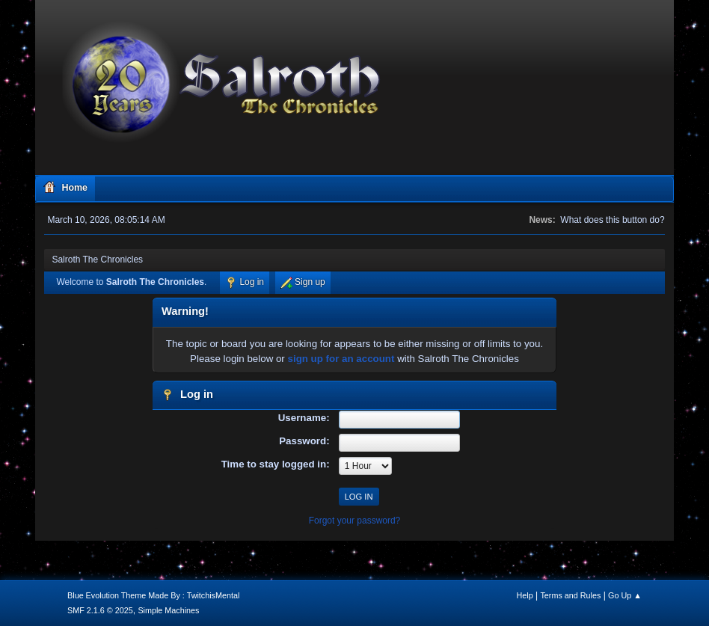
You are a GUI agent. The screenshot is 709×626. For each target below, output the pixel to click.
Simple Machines (168, 610)
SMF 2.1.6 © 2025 (100, 610)
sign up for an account (341, 358)
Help (524, 595)
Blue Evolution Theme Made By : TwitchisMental (153, 595)
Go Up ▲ (625, 595)
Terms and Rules (570, 595)
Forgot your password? (355, 520)
